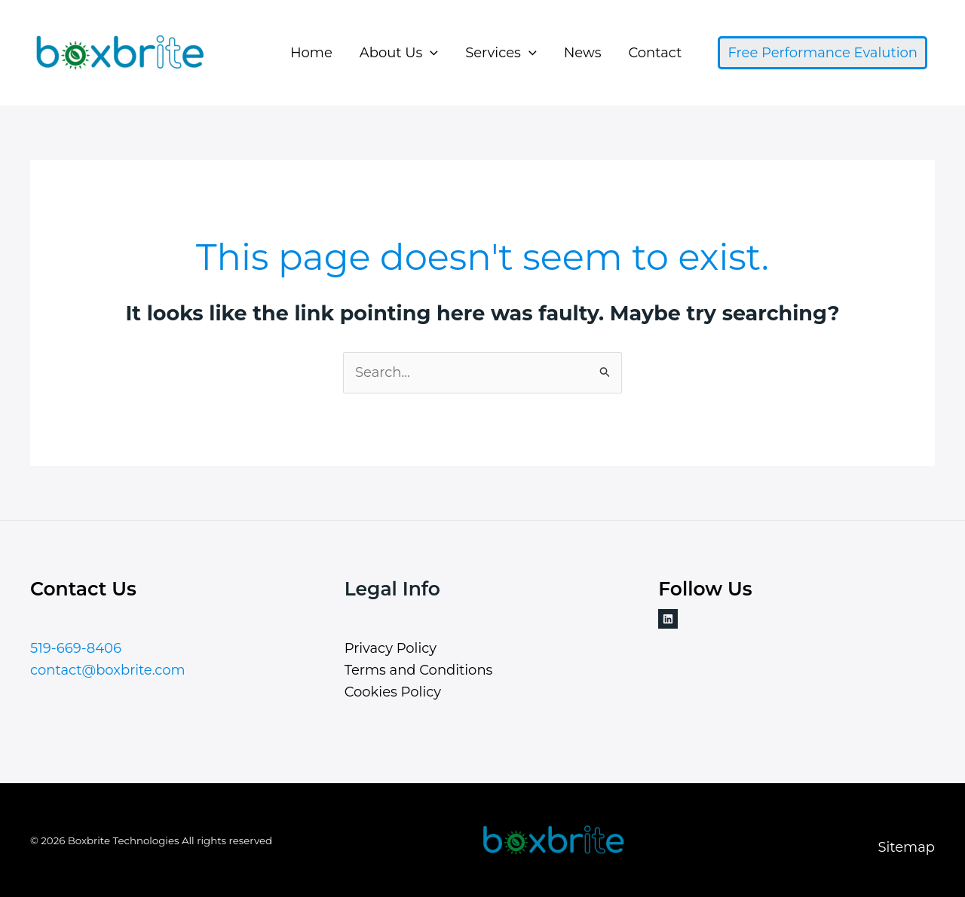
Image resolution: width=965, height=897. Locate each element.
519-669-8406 (75, 648)
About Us (399, 52)
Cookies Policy (393, 692)
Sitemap (906, 847)
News (583, 52)
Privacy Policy (391, 648)
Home (311, 52)
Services (500, 52)
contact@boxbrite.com (107, 670)
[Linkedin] (668, 619)
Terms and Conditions (419, 670)
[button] (430, 52)
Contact (655, 52)
